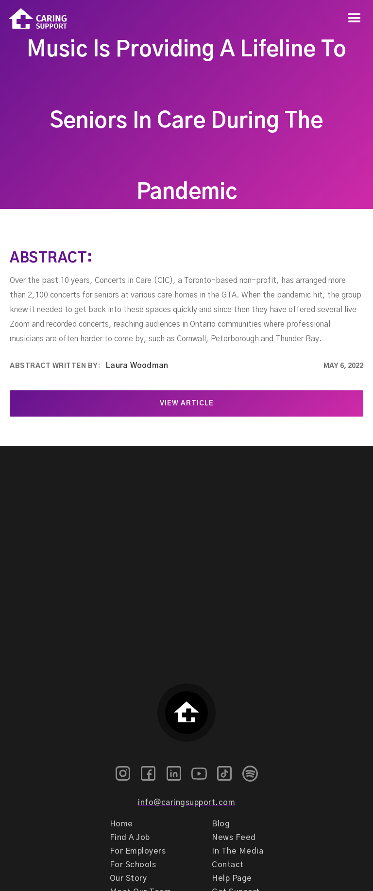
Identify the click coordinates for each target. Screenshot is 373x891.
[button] (354, 18)
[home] (33, 18)
